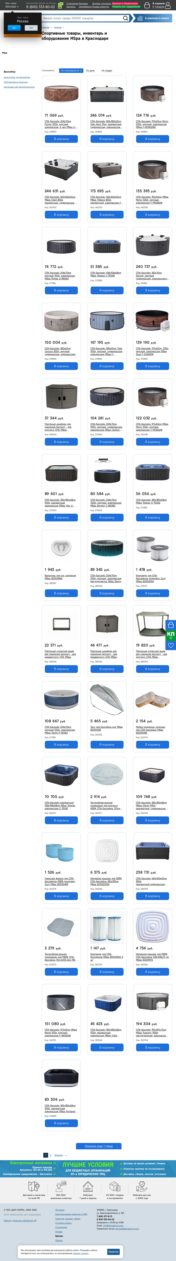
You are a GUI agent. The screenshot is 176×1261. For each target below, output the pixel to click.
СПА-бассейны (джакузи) (16, 82)
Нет (31, 28)
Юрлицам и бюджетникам (125, 3)
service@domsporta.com (127, 1229)
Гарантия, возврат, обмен (67, 1219)
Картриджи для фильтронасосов (19, 87)
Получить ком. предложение (126, 7)
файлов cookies (80, 1253)
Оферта (7, 1220)
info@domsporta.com (113, 1225)
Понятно (113, 1251)
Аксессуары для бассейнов (17, 77)
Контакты (71, 7)
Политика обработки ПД (24, 1220)
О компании (72, 3)
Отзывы (59, 1232)
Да (14, 28)
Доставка (83, 3)
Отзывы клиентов (100, 7)
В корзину (61, 139)
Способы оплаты (63, 1223)
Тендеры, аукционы (101, 3)
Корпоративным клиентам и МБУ (71, 1214)
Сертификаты (85, 7)
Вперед (59, 1155)
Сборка (59, 1240)
